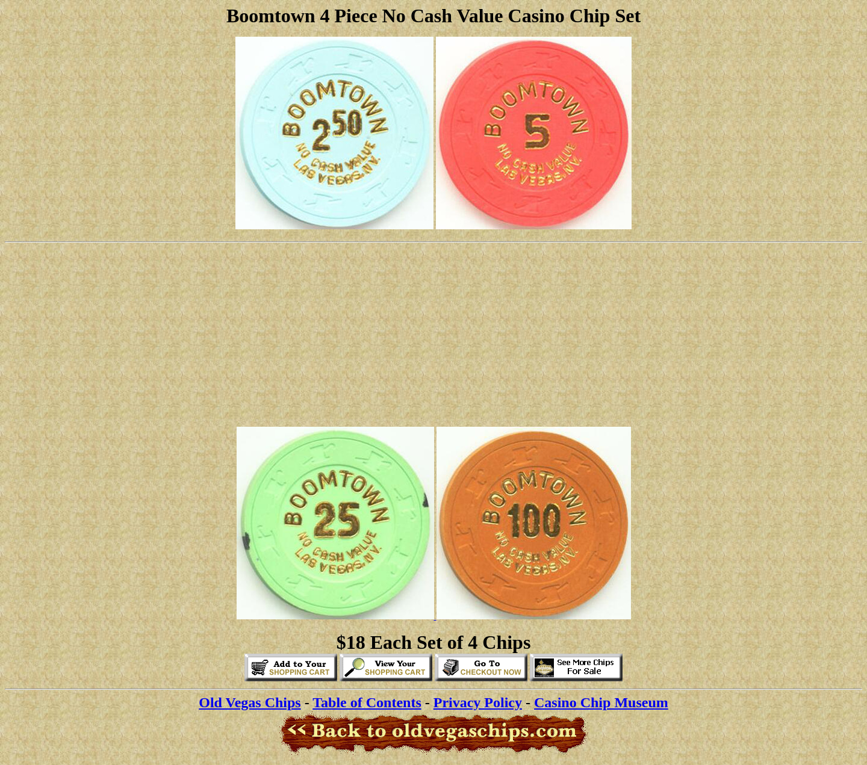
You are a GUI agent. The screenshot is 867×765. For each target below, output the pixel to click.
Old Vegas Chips (249, 702)
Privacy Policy (478, 702)
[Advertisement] (433, 333)
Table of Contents (366, 702)
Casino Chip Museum (601, 702)
